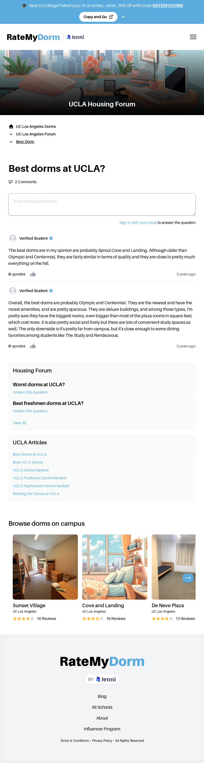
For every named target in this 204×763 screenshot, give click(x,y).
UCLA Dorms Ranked (31, 470)
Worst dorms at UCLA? (39, 384)
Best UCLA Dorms (28, 462)
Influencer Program (102, 729)
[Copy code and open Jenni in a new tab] (98, 17)
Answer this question (30, 392)
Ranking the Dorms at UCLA (36, 493)
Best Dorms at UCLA (30, 454)
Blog (102, 696)
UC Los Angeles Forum (36, 134)
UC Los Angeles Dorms (36, 126)
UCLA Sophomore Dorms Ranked (41, 485)
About (102, 718)
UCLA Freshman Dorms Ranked (39, 478)
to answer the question (157, 222)
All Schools (102, 707)
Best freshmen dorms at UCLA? (48, 403)
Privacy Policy (102, 741)
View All (19, 422)
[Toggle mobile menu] (193, 36)
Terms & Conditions (74, 741)
